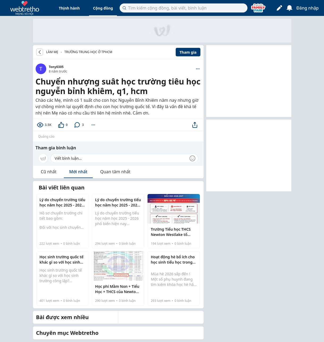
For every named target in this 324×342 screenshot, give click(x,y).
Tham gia (187, 52)
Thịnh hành (69, 8)
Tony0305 (56, 67)
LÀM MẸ (52, 52)
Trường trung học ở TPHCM (88, 52)
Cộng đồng (103, 8)
